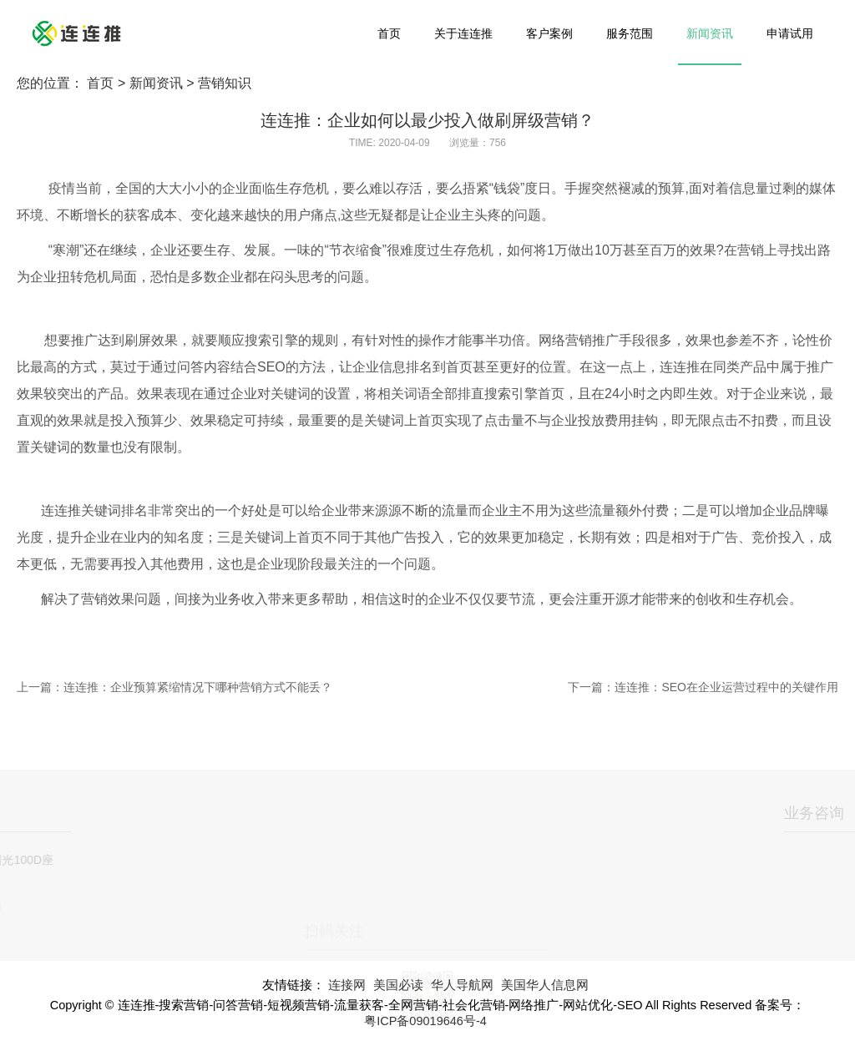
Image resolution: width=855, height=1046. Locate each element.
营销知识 (224, 83)
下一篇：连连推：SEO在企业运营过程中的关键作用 (703, 687)
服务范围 (629, 33)
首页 (389, 33)
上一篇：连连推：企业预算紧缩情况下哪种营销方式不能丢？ (174, 687)
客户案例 (549, 33)
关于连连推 (463, 33)
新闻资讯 (709, 33)
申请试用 (789, 33)
